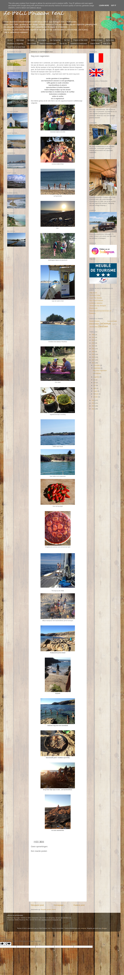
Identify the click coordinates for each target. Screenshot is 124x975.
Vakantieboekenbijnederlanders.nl (100, 311)
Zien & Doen (31, 43)
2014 (93, 403)
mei (94, 385)
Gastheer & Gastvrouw (78, 43)
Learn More (104, 5)
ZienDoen (103, 326)
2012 (93, 409)
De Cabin (31, 40)
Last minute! (97, 373)
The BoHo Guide (94, 295)
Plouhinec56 (93, 308)
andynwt (83, 928)
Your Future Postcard (96, 300)
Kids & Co (106, 43)
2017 (93, 360)
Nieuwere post (37, 905)
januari (95, 397)
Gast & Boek (94, 43)
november (96, 365)
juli (94, 380)
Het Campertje (55, 40)
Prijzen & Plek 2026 (80, 40)
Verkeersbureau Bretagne (97, 305)
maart (95, 391)
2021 (93, 348)
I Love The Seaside (95, 298)
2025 (93, 337)
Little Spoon (93, 293)
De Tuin (67, 40)
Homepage (59, 905)
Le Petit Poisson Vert (33, 13)
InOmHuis (105, 323)
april (94, 388)
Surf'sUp (114, 324)
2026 (93, 334)
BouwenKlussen (94, 321)
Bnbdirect (92, 313)
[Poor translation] (7, 944)
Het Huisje (20, 40)
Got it (113, 5)
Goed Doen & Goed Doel (16, 47)
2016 (93, 363)
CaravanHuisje (112, 321)
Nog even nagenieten (100, 370)
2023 (93, 343)
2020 (93, 351)
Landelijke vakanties (96, 303)
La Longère (42, 40)
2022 (93, 346)
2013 (93, 406)
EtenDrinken (94, 324)
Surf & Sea (110, 40)
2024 (93, 340)
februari (96, 394)
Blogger (104, 928)
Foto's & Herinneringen (48, 43)
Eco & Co (63, 43)
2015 (93, 400)
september (97, 368)
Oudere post (79, 905)
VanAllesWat (93, 327)
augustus (96, 377)
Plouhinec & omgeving (15, 43)
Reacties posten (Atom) (48, 909)
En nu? (10, 40)
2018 (93, 357)
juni (94, 382)
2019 (93, 354)
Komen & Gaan (96, 40)
